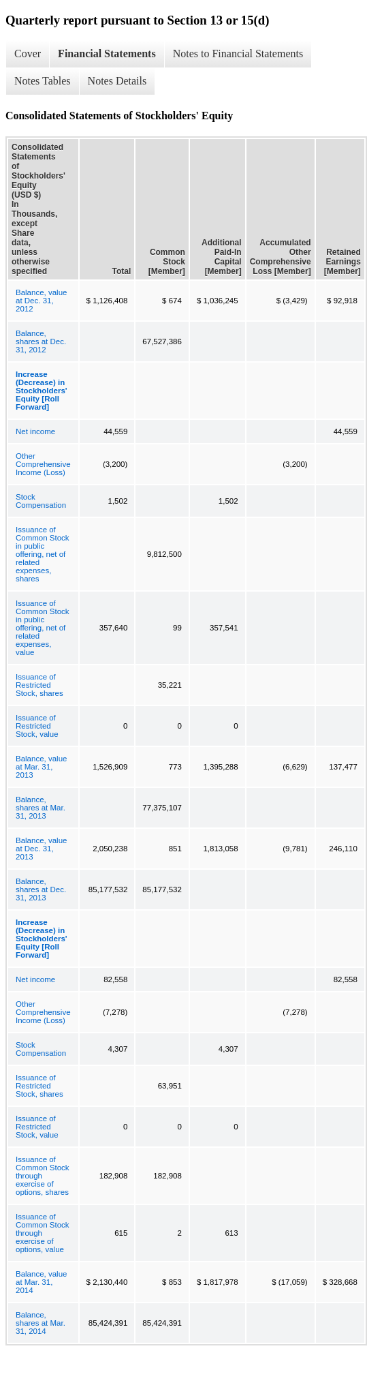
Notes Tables (42, 81)
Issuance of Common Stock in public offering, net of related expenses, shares (42, 554)
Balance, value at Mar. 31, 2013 (41, 767)
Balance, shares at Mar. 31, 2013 (40, 807)
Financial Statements (107, 53)
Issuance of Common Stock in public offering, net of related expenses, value (42, 627)
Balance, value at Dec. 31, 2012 (41, 300)
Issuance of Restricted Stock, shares (39, 685)
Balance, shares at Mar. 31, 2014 (40, 1323)
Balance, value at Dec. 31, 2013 (41, 848)
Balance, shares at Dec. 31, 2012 (41, 341)
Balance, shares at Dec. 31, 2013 (41, 889)
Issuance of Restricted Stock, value (37, 726)
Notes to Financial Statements (238, 53)
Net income (35, 431)
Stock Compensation (41, 501)
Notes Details (117, 81)
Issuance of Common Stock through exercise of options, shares (42, 1175)
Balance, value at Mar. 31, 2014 (41, 1282)
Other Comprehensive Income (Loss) (43, 464)
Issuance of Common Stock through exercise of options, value (42, 1233)
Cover (27, 53)
